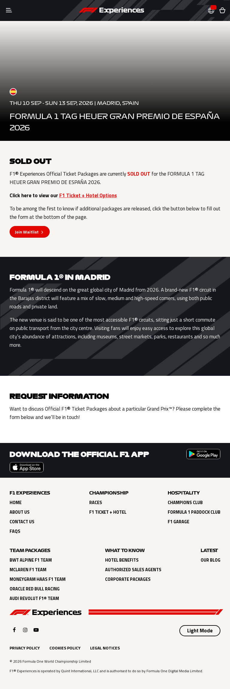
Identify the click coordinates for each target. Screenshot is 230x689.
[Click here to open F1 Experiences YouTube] (36, 629)
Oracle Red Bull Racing (35, 589)
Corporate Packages (128, 579)
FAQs (15, 531)
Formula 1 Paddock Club (194, 512)
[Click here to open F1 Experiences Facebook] (14, 629)
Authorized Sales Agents (133, 569)
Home (16, 502)
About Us (20, 512)
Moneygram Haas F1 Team (38, 579)
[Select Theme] (200, 631)
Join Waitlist (27, 232)
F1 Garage (178, 521)
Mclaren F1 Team (28, 569)
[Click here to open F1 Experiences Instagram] (25, 629)
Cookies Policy (65, 648)
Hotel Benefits (122, 560)
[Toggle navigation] (9, 10)
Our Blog (210, 560)
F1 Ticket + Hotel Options (88, 195)
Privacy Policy (25, 648)
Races (95, 502)
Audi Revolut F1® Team (34, 598)
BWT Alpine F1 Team (31, 560)
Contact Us (22, 521)
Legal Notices (105, 648)
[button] (213, 10)
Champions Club (185, 502)
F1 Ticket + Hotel (107, 512)
